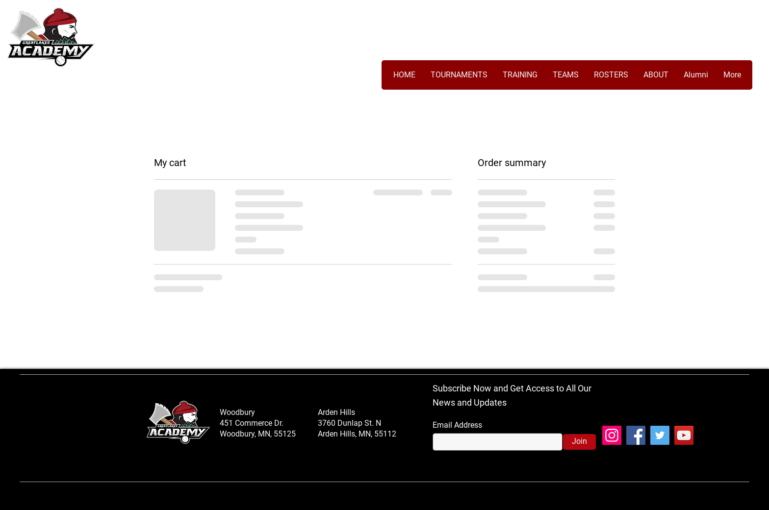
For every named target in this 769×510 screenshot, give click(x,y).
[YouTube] (683, 435)
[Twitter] (659, 435)
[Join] (579, 442)
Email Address (457, 425)
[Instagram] (611, 435)
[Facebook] (635, 435)
